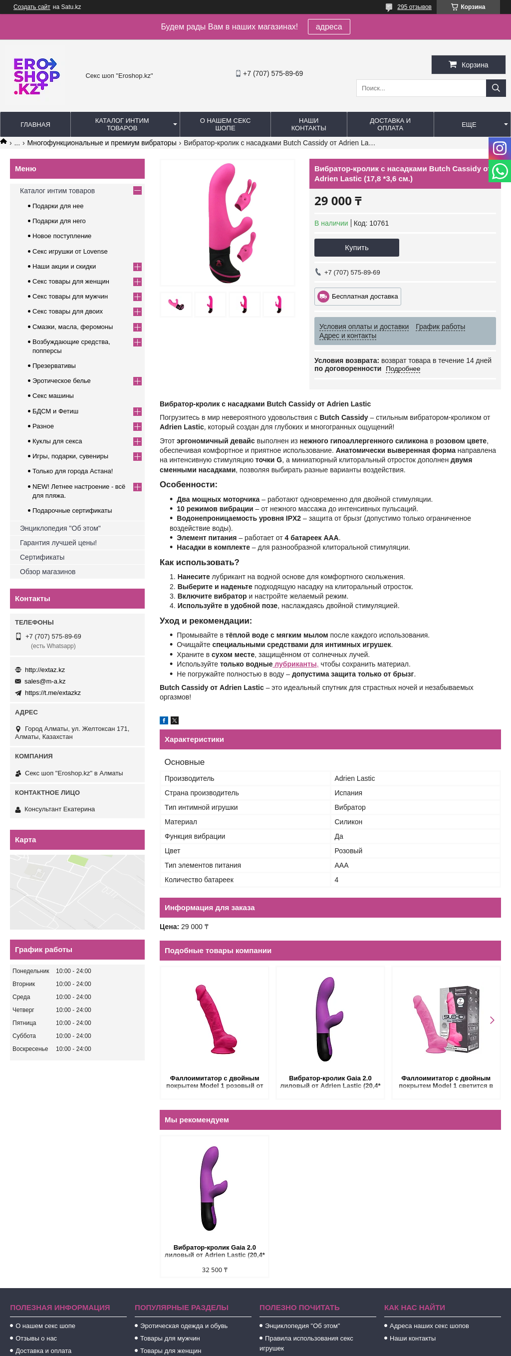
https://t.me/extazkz (53, 692)
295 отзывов (414, 6)
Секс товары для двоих (67, 311)
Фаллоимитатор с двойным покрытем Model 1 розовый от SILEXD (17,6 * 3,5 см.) (214, 1082)
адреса (329, 26)
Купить (356, 247)
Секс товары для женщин (70, 281)
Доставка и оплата (390, 124)
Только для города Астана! (72, 471)
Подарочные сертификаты (72, 510)
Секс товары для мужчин (70, 296)
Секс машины (53, 395)
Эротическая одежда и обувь (184, 1326)
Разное (43, 426)
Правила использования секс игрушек (306, 1343)
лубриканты (294, 664)
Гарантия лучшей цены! (58, 543)
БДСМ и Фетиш (55, 411)
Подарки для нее (57, 206)
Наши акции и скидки (64, 266)
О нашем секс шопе (225, 124)
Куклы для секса (57, 441)
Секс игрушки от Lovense (70, 251)
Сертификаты (42, 557)
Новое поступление (61, 236)
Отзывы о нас (36, 1338)
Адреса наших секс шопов (429, 1326)
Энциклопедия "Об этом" (60, 528)
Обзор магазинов (47, 572)
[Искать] (496, 88)
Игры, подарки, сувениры (70, 456)
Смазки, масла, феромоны (72, 327)
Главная (35, 124)
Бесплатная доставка (365, 296)
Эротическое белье (61, 380)
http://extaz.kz (45, 670)
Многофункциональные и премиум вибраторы (102, 143)
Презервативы (54, 365)
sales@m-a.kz (45, 681)
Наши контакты (308, 124)
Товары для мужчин (170, 1338)
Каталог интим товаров (122, 124)
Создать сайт (31, 6)
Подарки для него (59, 221)
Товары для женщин (170, 1351)
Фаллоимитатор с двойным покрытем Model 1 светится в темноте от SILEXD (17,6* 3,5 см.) (446, 1082)
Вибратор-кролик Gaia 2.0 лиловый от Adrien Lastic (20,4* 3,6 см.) (330, 1082)
